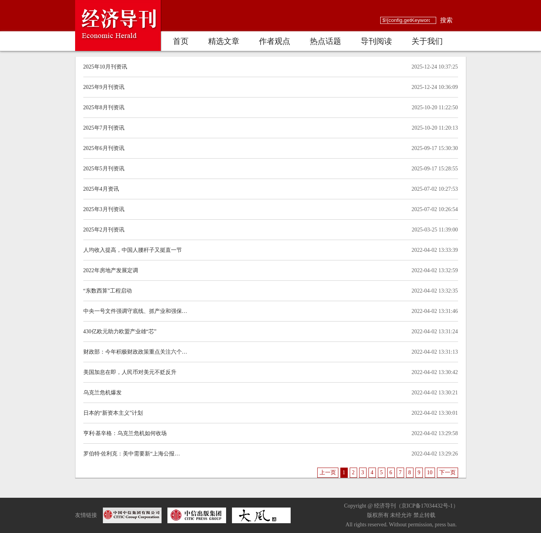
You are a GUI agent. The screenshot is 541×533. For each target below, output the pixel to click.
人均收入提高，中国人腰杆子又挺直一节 (132, 250)
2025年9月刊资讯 (103, 87)
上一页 (328, 472)
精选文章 (223, 41)
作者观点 (274, 41)
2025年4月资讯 (101, 189)
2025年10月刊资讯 (105, 67)
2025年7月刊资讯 (103, 128)
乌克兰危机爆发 (102, 393)
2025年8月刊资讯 (103, 107)
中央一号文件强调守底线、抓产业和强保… (135, 311)
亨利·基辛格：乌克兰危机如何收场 (125, 433)
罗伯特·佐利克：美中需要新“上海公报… (131, 454)
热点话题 (325, 41)
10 (430, 472)
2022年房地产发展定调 (110, 270)
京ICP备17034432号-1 (427, 506)
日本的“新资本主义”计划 (113, 413)
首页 (181, 41)
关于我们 (427, 41)
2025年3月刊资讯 (103, 209)
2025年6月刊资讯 (103, 148)
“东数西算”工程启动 (107, 291)
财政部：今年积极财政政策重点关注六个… (135, 352)
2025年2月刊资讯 (103, 230)
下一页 (447, 472)
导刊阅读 (376, 41)
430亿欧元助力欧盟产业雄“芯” (119, 331)
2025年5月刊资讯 (103, 169)
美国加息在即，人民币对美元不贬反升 (129, 372)
